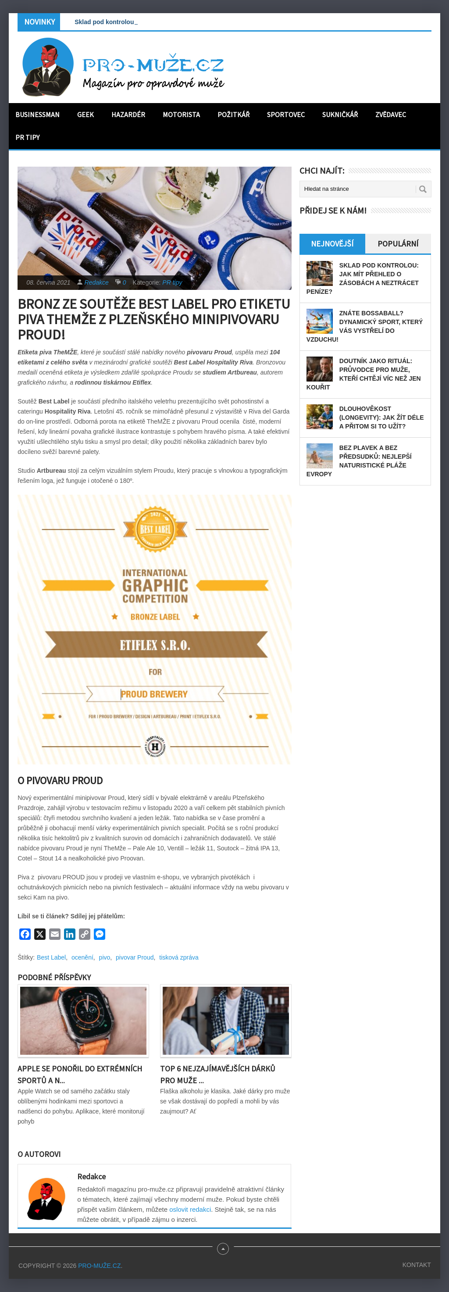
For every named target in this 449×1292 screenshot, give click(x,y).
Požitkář (233, 114)
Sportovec (286, 114)
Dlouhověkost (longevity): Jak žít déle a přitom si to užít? (381, 417)
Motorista (181, 114)
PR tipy (27, 137)
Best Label (51, 957)
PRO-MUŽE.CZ (99, 1265)
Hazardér (128, 114)
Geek (85, 114)
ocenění (82, 957)
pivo (104, 957)
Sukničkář (340, 114)
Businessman (37, 114)
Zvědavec (390, 114)
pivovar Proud (134, 957)
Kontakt (417, 1264)
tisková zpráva (178, 957)
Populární (398, 244)
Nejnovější (332, 244)
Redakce (97, 282)
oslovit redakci (190, 1209)
